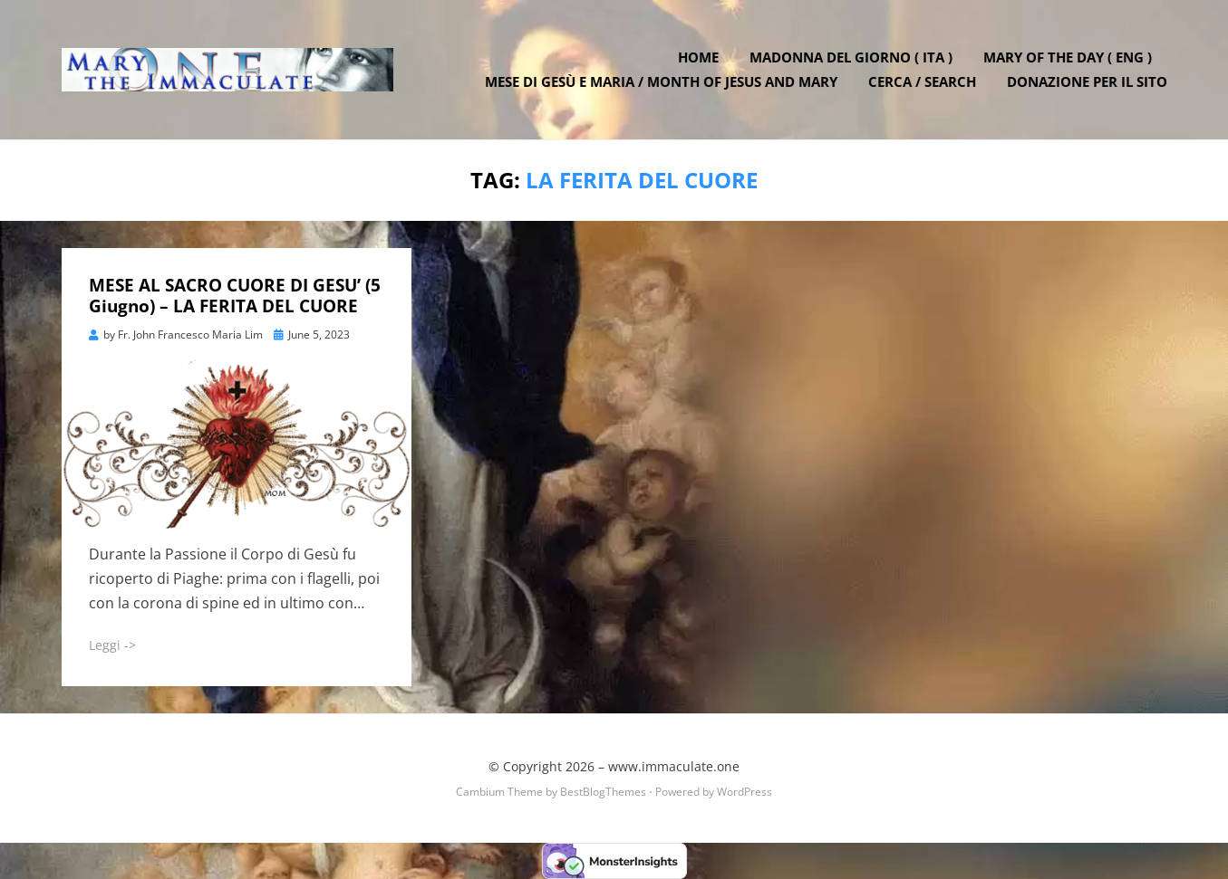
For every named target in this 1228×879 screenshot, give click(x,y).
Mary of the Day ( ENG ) (1067, 57)
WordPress (744, 791)
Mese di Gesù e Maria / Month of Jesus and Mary (661, 81)
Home (698, 57)
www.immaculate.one (674, 766)
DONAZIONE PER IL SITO (1087, 81)
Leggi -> (112, 645)
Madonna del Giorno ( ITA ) (850, 57)
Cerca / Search (922, 81)
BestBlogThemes (603, 791)
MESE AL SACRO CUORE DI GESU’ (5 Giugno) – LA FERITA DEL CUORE (235, 295)
